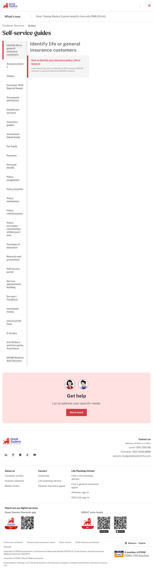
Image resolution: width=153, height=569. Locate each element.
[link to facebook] (13, 454)
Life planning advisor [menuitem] (49, 480)
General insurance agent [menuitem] (51, 486)
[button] (144, 5)
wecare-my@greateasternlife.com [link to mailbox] (132, 456)
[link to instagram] (20, 454)
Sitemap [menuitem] (7, 547)
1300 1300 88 (143, 447)
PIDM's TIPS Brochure (136, 555)
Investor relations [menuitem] (14, 480)
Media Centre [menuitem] (12, 486)
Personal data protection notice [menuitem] (41, 542)
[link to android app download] (27, 528)
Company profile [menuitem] (14, 475)
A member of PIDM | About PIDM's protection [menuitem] (23, 558)
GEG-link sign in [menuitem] (80, 497)
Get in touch (76, 412)
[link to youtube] (34, 454)
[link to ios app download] (11, 528)
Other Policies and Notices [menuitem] (87, 542)
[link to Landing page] (12, 443)
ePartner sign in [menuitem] (80, 492)
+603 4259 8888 (141, 451)
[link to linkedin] (6, 454)
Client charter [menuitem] (65, 542)
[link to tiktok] (27, 454)
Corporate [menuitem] (43, 475)
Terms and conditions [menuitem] (13, 542)
